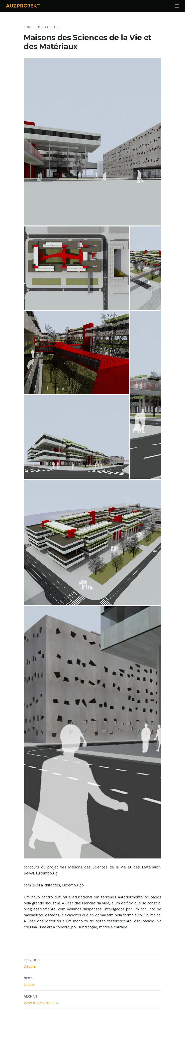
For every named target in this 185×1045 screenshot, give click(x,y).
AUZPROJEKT (23, 6)
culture (51, 27)
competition (34, 27)
